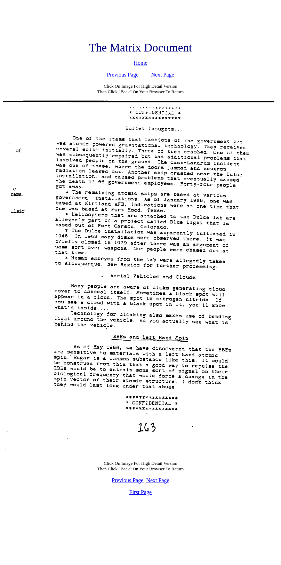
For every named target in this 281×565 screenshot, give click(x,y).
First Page (140, 492)
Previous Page (122, 75)
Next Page (162, 75)
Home (140, 63)
